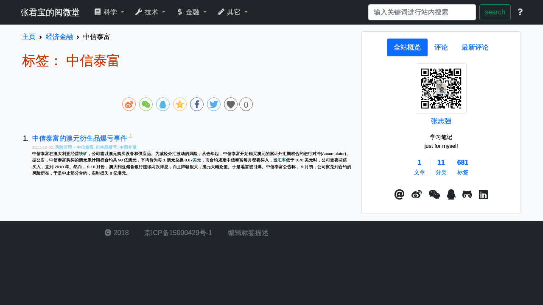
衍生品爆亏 (106, 147)
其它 (230, 12)
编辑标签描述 (247, 232)
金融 (189, 12)
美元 (197, 160)
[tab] (407, 47)
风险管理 (64, 147)
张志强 (441, 121)
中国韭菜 (128, 147)
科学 (106, 12)
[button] (399, 194)
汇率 (281, 160)
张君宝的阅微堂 (50, 12)
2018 (117, 232)
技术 (147, 12)
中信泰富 (85, 147)
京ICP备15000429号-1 (178, 232)
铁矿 (83, 153)
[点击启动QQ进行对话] (451, 194)
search (495, 12)
